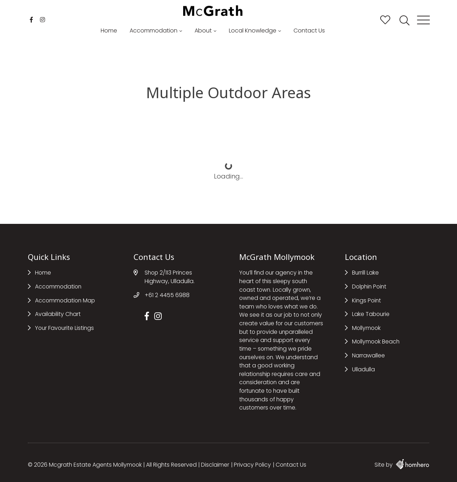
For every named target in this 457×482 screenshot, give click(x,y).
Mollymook (366, 328)
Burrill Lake (365, 272)
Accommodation (153, 30)
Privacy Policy (252, 465)
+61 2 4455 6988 (167, 295)
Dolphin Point (369, 286)
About (203, 30)
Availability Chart (58, 314)
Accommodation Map (65, 300)
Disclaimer (215, 465)
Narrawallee (368, 355)
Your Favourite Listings (64, 328)
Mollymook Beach (376, 341)
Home (109, 30)
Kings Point (366, 300)
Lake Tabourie (371, 314)
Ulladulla (363, 369)
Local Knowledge (252, 30)
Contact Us (309, 30)
